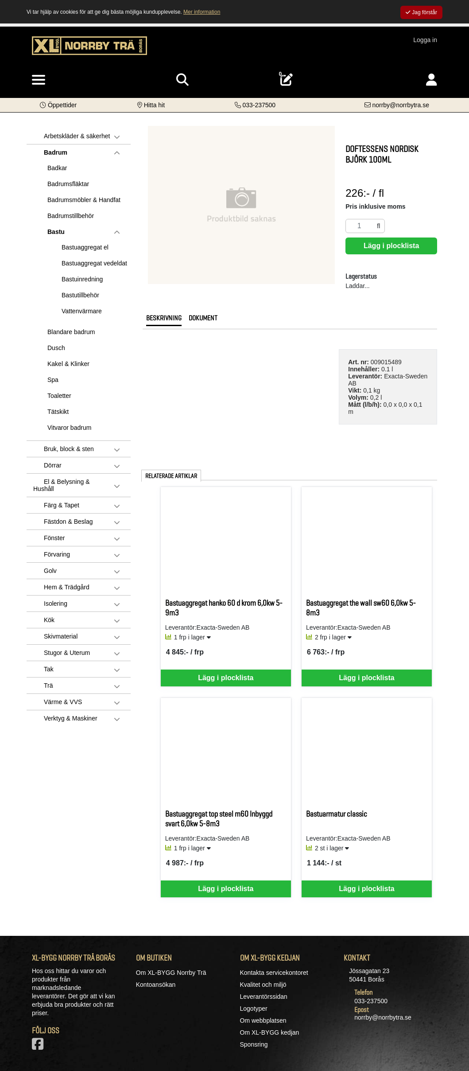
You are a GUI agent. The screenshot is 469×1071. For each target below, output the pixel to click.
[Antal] (359, 226)
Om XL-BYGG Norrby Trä (171, 972)
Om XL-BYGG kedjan (269, 1032)
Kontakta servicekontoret (274, 972)
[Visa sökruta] (182, 80)
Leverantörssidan (263, 996)
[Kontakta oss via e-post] (396, 105)
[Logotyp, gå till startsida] (89, 50)
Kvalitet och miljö (263, 984)
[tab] (164, 320)
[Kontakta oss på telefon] (255, 105)
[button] (58, 105)
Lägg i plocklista (391, 245)
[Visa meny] (38, 80)
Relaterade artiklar (171, 476)
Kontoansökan (156, 984)
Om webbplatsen (263, 1020)
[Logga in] (431, 80)
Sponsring (254, 1044)
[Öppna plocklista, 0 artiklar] (286, 80)
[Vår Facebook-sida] (39, 1046)
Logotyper (253, 1008)
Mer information (201, 12)
